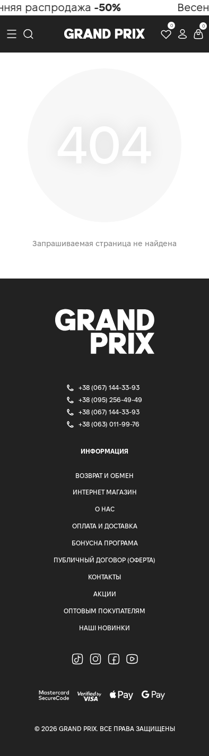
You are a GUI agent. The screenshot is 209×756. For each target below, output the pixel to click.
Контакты (104, 576)
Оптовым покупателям (104, 610)
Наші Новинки (104, 627)
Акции (104, 593)
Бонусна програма (105, 543)
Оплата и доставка (104, 526)
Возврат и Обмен (104, 475)
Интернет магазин (105, 492)
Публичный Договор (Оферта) (104, 560)
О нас (105, 509)
